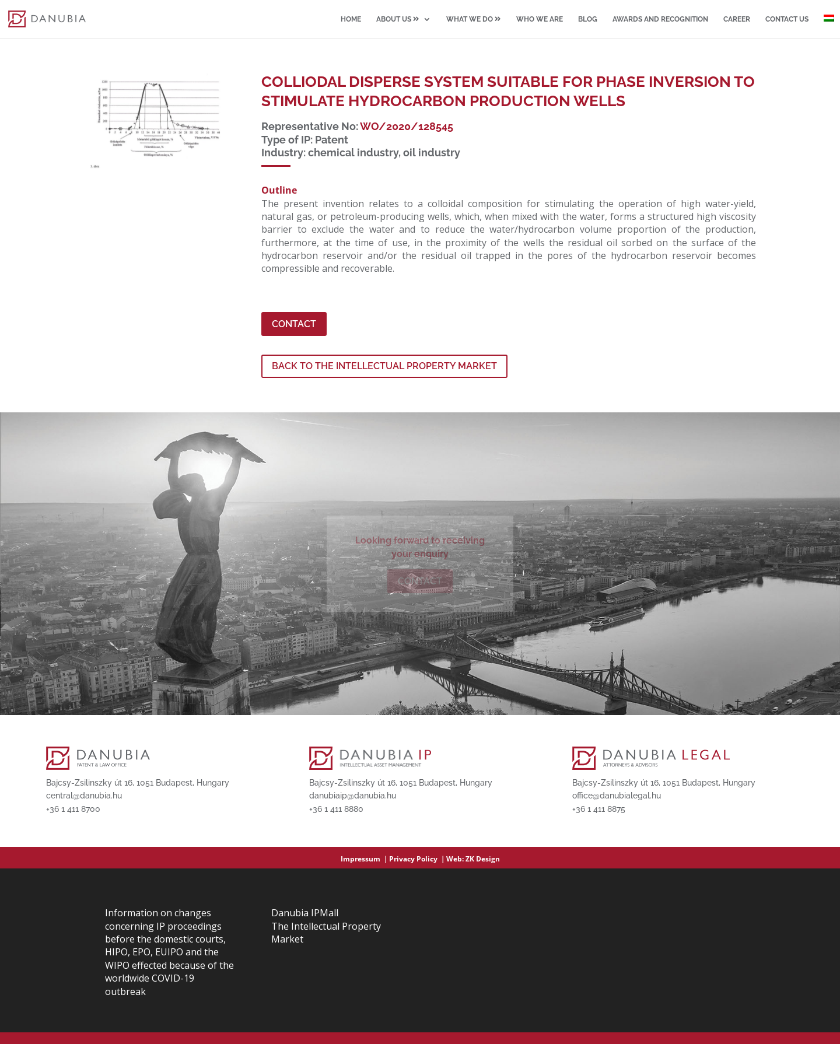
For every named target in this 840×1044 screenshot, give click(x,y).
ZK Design (483, 859)
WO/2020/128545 (406, 126)
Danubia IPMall (304, 912)
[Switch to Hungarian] (829, 26)
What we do (473, 19)
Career (736, 19)
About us (397, 19)
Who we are (539, 19)
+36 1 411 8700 (73, 809)
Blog (587, 19)
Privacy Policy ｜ (417, 859)
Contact (294, 324)
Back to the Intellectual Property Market (384, 366)
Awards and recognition (660, 19)
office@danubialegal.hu (616, 795)
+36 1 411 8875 (598, 809)
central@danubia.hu (84, 795)
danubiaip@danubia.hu (352, 795)
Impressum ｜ (365, 859)
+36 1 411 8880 (336, 809)
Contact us (786, 19)
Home (351, 19)
